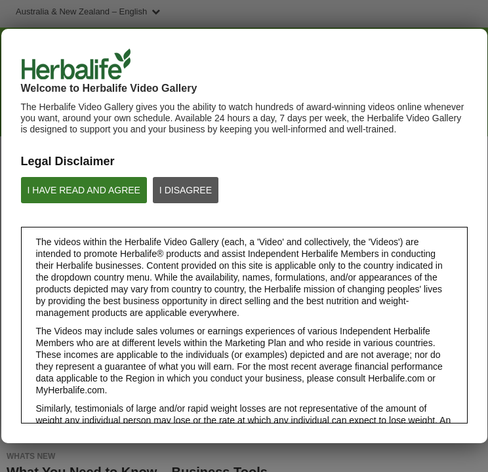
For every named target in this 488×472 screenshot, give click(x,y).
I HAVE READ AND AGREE (84, 190)
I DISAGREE (185, 190)
